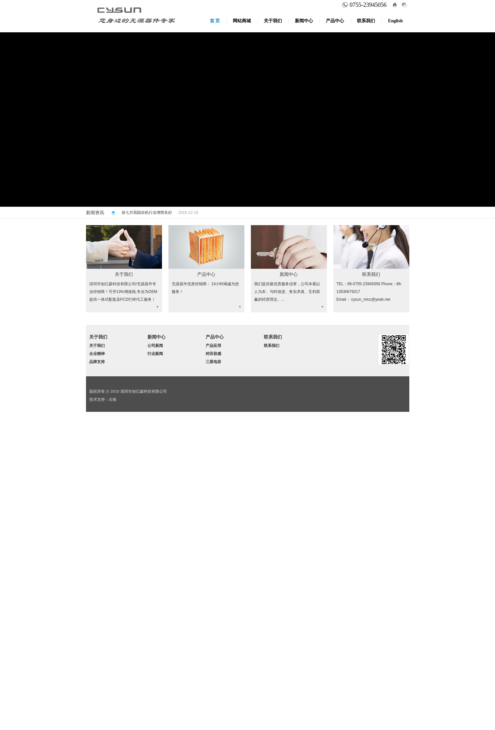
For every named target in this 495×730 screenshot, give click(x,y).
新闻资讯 (95, 212)
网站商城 (242, 20)
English (395, 20)
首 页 (215, 20)
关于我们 (273, 20)
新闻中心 (304, 20)
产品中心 (335, 20)
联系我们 (366, 20)
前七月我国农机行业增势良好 (147, 212)
